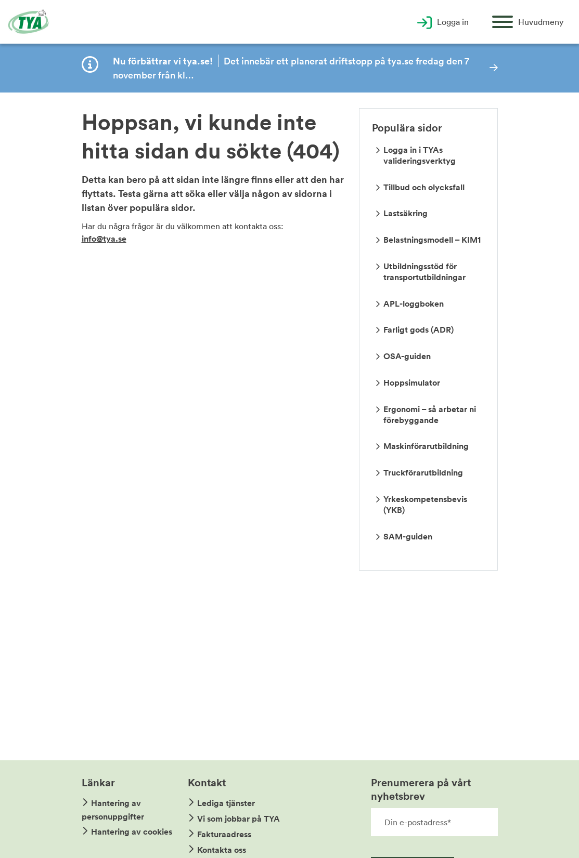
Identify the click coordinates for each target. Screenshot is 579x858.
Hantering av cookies (131, 831)
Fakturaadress (224, 834)
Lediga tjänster (226, 803)
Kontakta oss (221, 849)
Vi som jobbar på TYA (238, 818)
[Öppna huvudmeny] (527, 22)
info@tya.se (104, 238)
